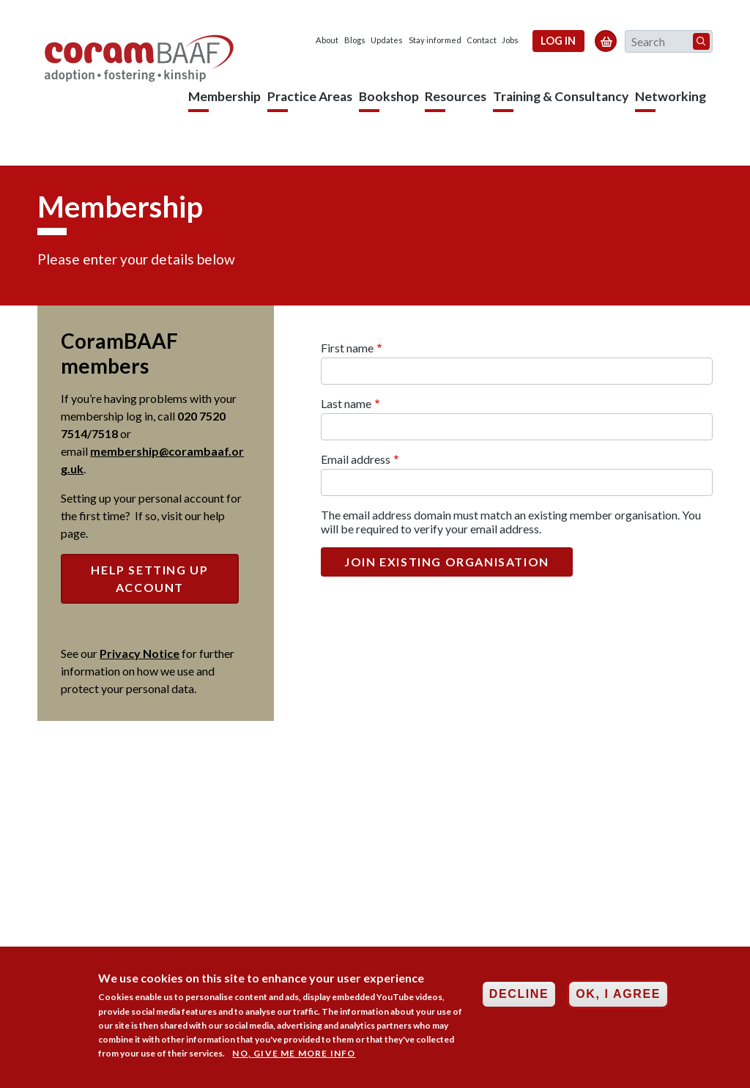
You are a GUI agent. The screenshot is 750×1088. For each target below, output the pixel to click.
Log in (558, 40)
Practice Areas (309, 96)
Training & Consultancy (560, 96)
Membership (224, 96)
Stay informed (435, 40)
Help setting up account (149, 578)
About (327, 40)
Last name (346, 403)
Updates (387, 40)
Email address (355, 459)
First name (347, 348)
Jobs (510, 40)
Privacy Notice (139, 653)
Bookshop (389, 96)
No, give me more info (293, 1060)
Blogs (354, 40)
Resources (455, 96)
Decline (519, 1001)
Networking (670, 96)
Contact (482, 40)
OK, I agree (618, 1001)
